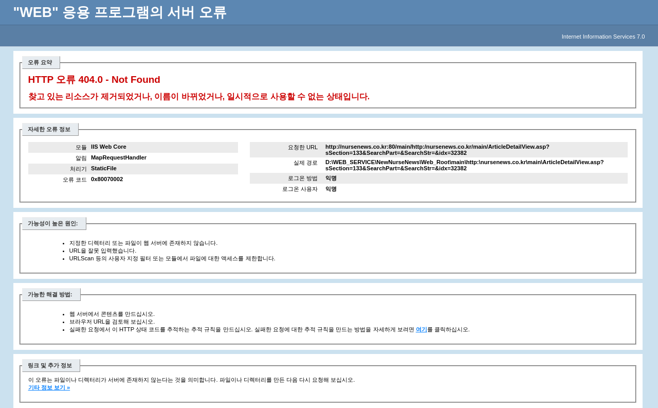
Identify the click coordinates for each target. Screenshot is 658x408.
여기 (421, 329)
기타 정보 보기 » (49, 387)
